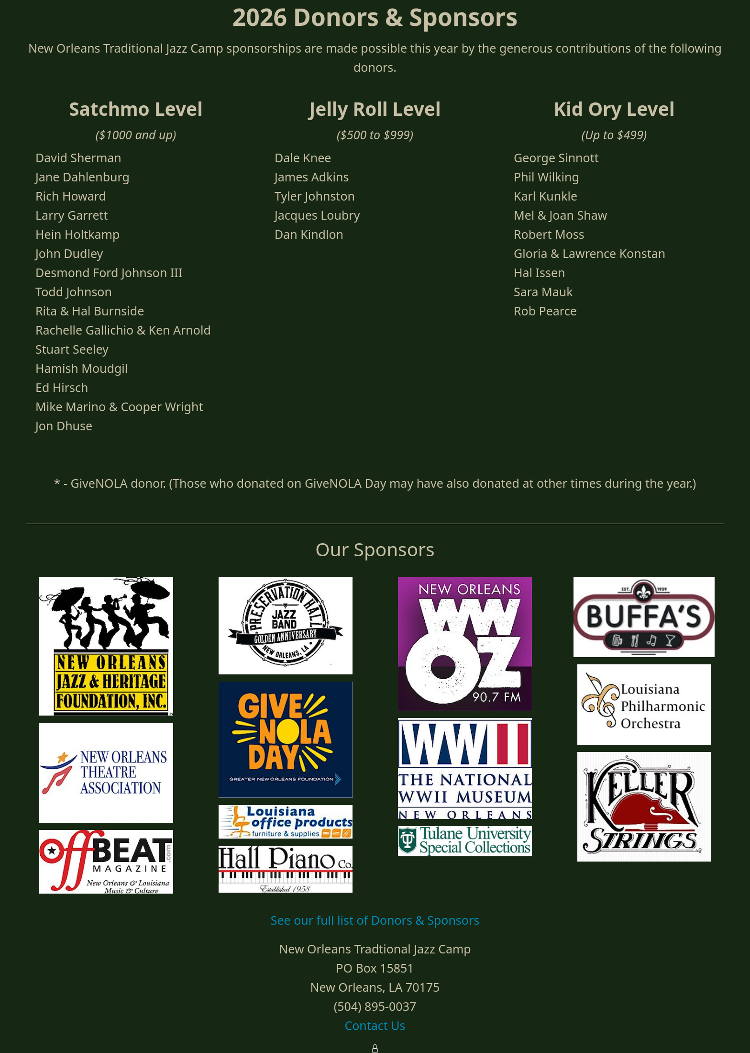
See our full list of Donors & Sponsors (375, 920)
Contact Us (374, 1025)
